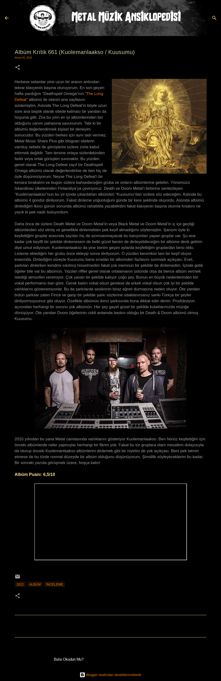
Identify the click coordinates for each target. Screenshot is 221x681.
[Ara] (214, 18)
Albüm (35, 584)
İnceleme (54, 584)
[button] (17, 67)
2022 (20, 584)
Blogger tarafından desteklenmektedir (110, 675)
